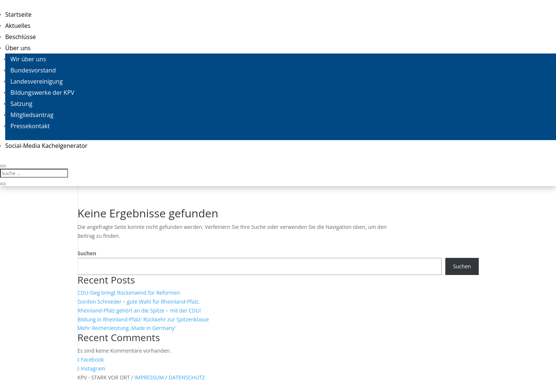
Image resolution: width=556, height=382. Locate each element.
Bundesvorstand (33, 70)
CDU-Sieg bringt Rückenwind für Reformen (129, 292)
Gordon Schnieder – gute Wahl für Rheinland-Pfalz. (139, 301)
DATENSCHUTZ (187, 377)
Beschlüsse (20, 37)
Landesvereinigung (36, 81)
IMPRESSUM (149, 377)
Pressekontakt (30, 126)
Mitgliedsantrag (31, 115)
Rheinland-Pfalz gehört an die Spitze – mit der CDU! (139, 310)
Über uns (17, 48)
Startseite (18, 14)
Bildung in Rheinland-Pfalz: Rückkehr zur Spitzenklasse (143, 319)
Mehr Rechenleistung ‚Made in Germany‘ (127, 327)
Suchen (87, 253)
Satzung (21, 104)
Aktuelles (17, 26)
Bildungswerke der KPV (42, 92)
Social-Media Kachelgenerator (46, 146)
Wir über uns (28, 59)
